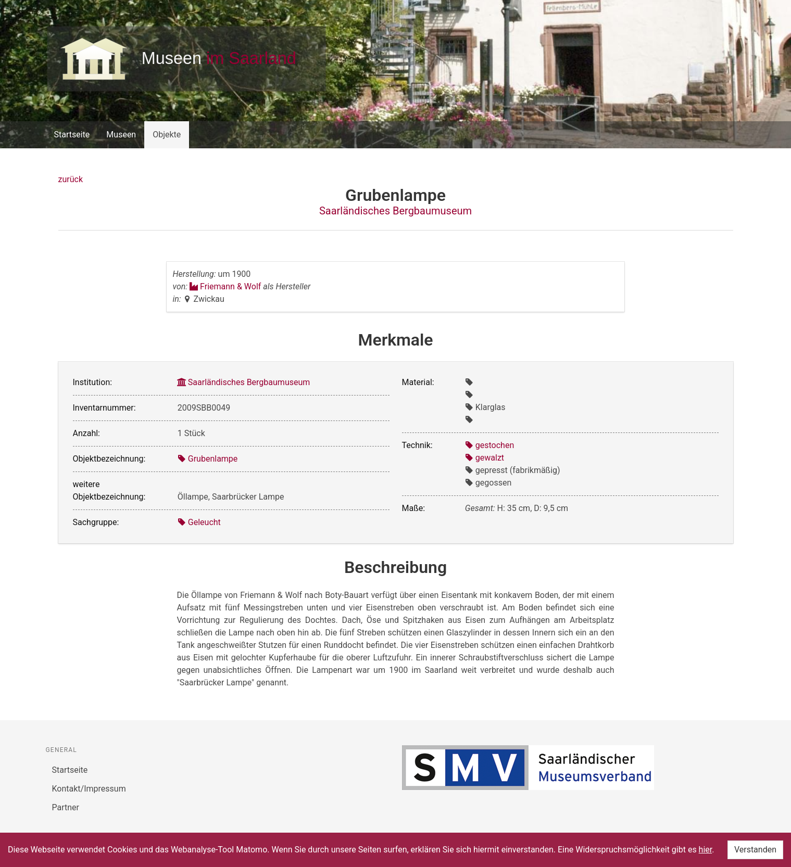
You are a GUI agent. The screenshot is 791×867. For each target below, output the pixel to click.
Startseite (72, 134)
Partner (66, 807)
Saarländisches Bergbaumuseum (395, 211)
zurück (70, 179)
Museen (121, 134)
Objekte (167, 134)
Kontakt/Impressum (89, 789)
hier (705, 850)
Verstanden (755, 850)
